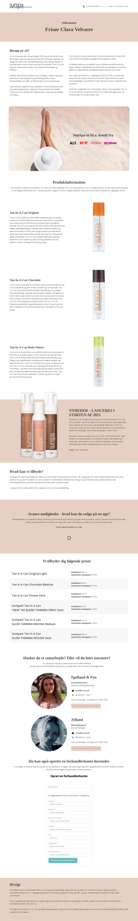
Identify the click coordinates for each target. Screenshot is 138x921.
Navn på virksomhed (55, 818)
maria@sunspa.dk (82, 733)
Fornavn (52, 801)
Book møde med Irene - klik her (86, 706)
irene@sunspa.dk (82, 690)
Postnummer (53, 843)
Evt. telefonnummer (55, 852)
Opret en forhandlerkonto (63, 860)
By (50, 835)
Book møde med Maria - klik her (86, 748)
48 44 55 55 (104, 6)
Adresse (52, 826)
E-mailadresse (53, 787)
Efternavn (52, 809)
